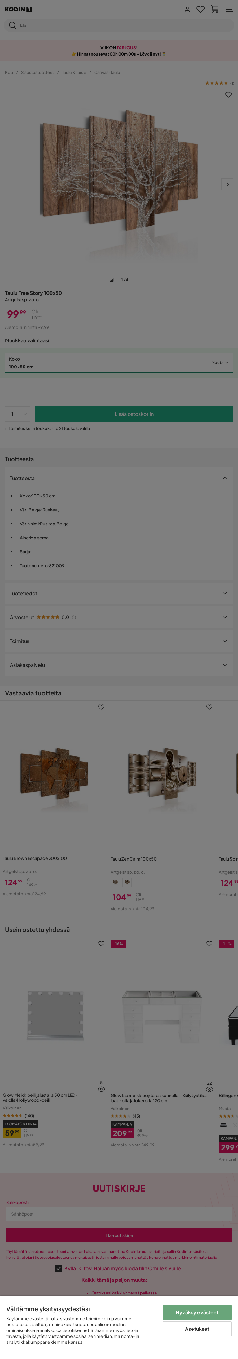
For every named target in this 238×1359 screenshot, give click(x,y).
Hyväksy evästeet (197, 1312)
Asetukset (197, 1328)
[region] (119, 1327)
